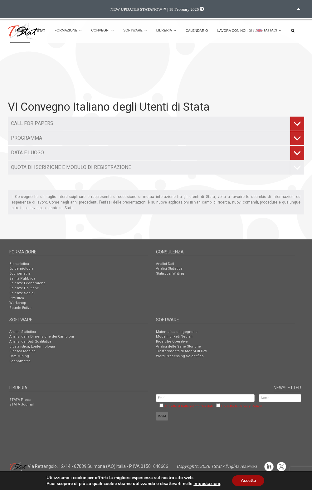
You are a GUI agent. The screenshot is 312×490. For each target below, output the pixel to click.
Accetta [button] (248, 480)
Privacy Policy (250, 406)
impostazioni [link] (206, 483)
